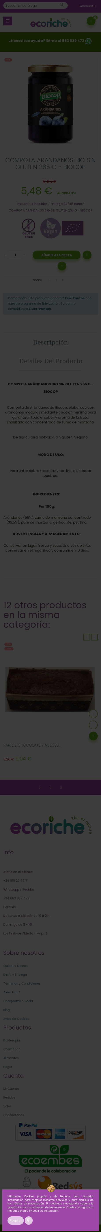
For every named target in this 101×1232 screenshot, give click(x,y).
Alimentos (11, 1058)
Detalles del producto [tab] (50, 361)
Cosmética (12, 1049)
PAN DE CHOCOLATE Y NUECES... (32, 745)
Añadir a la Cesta (56, 255)
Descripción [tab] (50, 342)
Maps (40, 933)
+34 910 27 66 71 (15, 880)
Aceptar (16, 1220)
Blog (6, 1010)
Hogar (7, 1067)
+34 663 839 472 (16, 898)
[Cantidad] (15, 255)
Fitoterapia (11, 1040)
